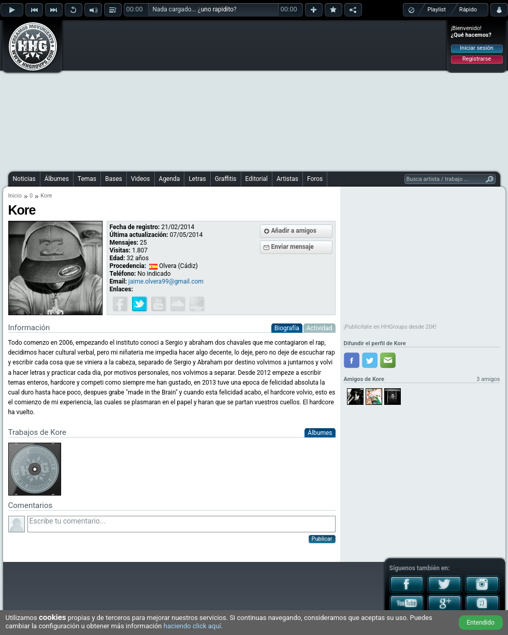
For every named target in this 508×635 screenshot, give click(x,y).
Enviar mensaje (292, 246)
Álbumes (57, 178)
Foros (315, 178)
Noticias (24, 178)
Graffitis (226, 178)
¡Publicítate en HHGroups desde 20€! (390, 326)
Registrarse (476, 58)
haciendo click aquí (192, 626)
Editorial (256, 178)
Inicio (15, 195)
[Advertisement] (232, 94)
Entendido (481, 622)
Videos (140, 178)
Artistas (287, 178)
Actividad (319, 328)
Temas (87, 178)
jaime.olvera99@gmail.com (166, 281)
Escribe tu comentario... (181, 524)
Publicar (322, 538)
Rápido (468, 9)
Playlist (437, 9)
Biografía (286, 328)
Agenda (169, 178)
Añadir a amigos (294, 230)
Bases (113, 178)
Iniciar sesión (477, 48)
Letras (197, 178)
